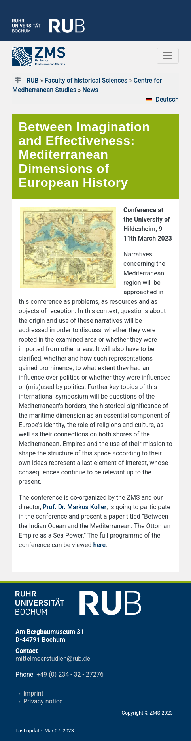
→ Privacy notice (39, 701)
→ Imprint (29, 693)
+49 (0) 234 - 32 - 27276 (70, 674)
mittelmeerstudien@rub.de (52, 658)
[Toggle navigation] (168, 56)
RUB (32, 80)
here (99, 545)
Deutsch (167, 99)
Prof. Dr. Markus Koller (74, 507)
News (90, 90)
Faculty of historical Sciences (86, 80)
